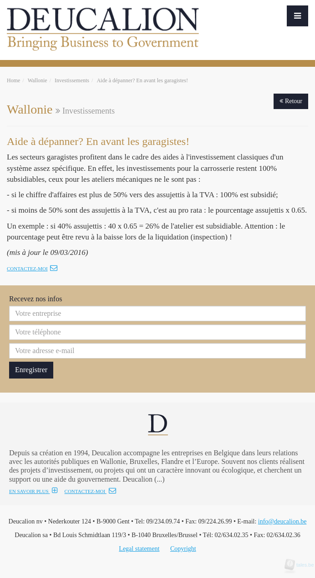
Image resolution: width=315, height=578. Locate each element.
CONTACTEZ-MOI (90, 491)
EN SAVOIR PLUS (33, 491)
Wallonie (37, 80)
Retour (290, 101)
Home (13, 80)
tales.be (302, 565)
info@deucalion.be (282, 521)
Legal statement (139, 548)
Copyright (183, 548)
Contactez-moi (32, 268)
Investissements (72, 80)
